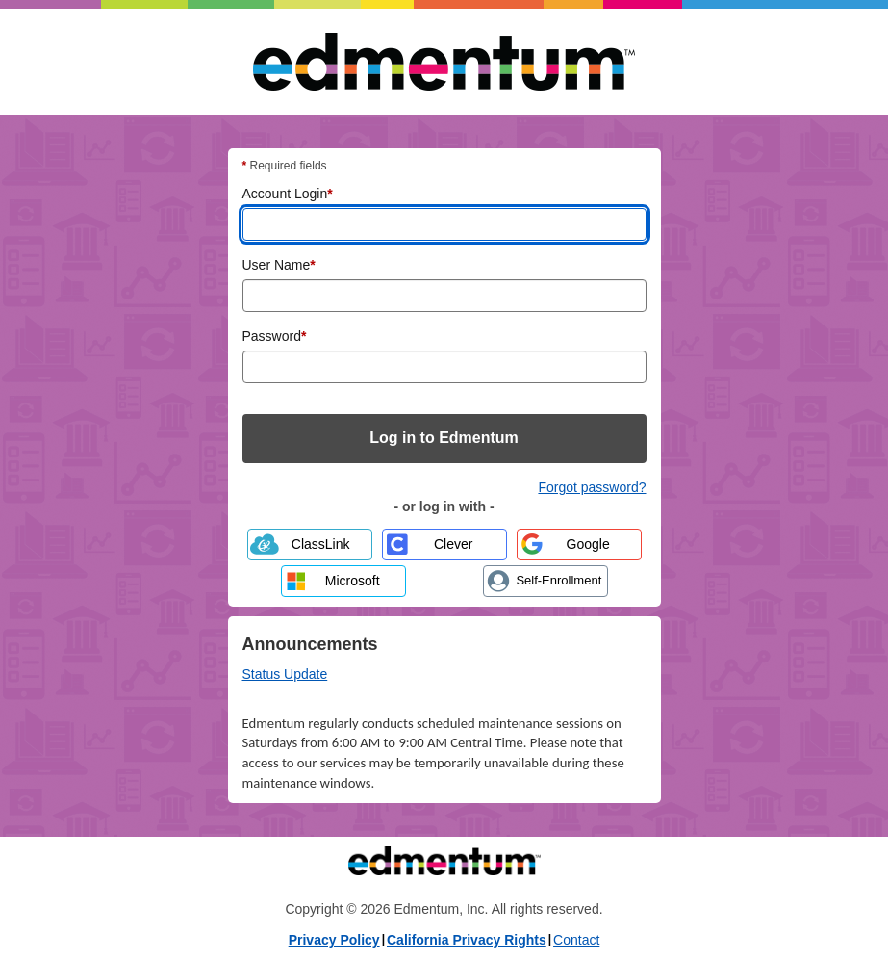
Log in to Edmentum (444, 437)
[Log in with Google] (579, 544)
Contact (576, 940)
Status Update (285, 674)
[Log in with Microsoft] (343, 581)
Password (274, 335)
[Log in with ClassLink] (309, 544)
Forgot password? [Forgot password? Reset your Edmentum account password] (592, 487)
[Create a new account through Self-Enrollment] (545, 581)
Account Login (287, 192)
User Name (279, 264)
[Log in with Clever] (444, 544)
